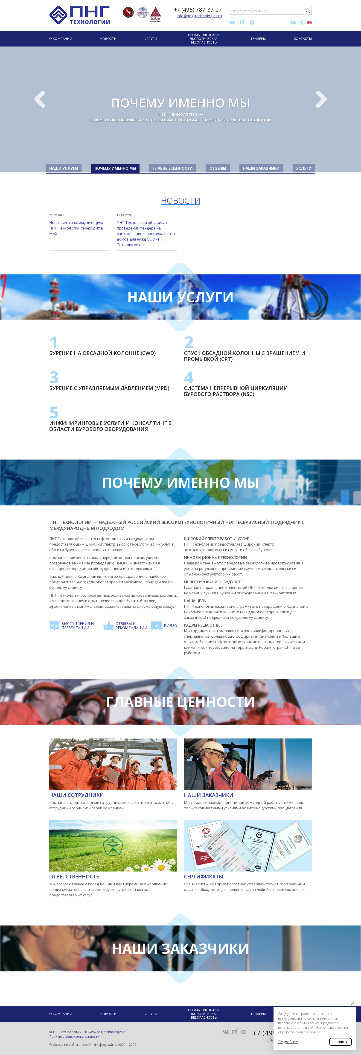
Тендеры (258, 38)
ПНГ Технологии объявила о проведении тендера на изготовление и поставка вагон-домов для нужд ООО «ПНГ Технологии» (147, 230)
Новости (108, 38)
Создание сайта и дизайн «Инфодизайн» (84, 1044)
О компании (60, 38)
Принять (340, 1042)
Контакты (303, 38)
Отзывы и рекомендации (131, 625)
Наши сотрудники (76, 794)
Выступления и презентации (77, 625)
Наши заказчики (208, 794)
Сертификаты (203, 876)
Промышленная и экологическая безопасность (204, 38)
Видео (170, 625)
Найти (308, 11)
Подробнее (288, 1042)
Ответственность (74, 876)
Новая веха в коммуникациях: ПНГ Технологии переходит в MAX (79, 224)
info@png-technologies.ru (199, 15)
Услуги (150, 38)
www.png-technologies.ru (107, 1032)
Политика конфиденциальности (74, 1036)
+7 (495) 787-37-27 (198, 9)
